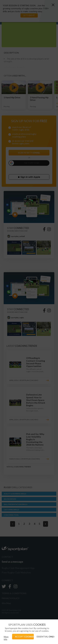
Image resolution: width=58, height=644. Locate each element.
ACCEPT (24, 636)
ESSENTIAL (45, 636)
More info (6, 637)
